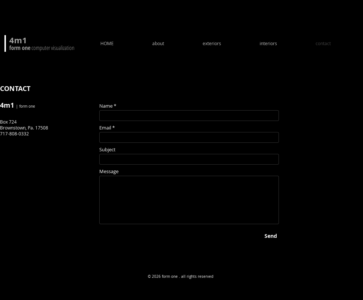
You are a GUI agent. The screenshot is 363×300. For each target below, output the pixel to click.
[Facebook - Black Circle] (8, 243)
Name (106, 106)
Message (109, 171)
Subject (107, 149)
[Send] (271, 236)
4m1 (18, 40)
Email (105, 127)
